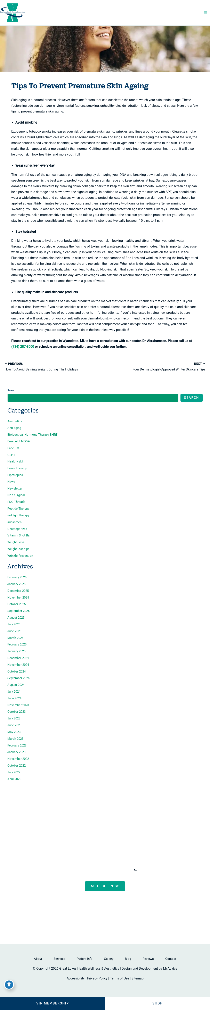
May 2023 (14, 732)
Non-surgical (16, 495)
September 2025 (18, 611)
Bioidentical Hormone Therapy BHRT (32, 434)
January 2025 (16, 651)
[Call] (147, 870)
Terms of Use (119, 978)
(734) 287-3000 (22, 347)
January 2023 (16, 752)
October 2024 (16, 671)
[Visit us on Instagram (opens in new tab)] (109, 916)
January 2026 (16, 584)
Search (11, 390)
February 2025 (16, 644)
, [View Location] (88, 870)
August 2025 (15, 617)
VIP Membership (52, 1003)
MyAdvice (170, 968)
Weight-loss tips (18, 549)
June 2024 (14, 698)
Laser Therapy (17, 468)
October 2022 (16, 765)
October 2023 (16, 711)
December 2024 (18, 658)
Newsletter (14, 488)
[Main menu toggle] (205, 12)
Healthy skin (15, 461)
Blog (128, 959)
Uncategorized (17, 529)
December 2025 (18, 591)
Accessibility (76, 978)
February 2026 (16, 577)
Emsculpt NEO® (18, 441)
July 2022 (13, 772)
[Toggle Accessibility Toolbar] (9, 985)
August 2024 (15, 685)
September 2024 (18, 678)
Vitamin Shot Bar (19, 535)
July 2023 (13, 718)
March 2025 (15, 638)
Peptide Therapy (18, 508)
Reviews (148, 959)
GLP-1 (11, 455)
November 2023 (18, 705)
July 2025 (13, 624)
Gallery (108, 959)
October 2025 (16, 604)
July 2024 (13, 691)
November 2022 (18, 759)
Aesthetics (14, 421)
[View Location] (51, 870)
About (38, 959)
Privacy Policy (97, 978)
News (11, 482)
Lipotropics (15, 475)
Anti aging (14, 428)
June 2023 (14, 725)
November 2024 (18, 665)
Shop (157, 1003)
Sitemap (137, 978)
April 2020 (14, 779)
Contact (170, 959)
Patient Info (84, 959)
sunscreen (14, 522)
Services (59, 959)
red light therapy (18, 515)
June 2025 (14, 631)
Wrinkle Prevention (20, 556)
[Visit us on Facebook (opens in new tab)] (93, 916)
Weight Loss (15, 542)
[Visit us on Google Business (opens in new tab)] (117, 916)
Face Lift (13, 448)
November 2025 (18, 597)
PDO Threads (16, 502)
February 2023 (16, 745)
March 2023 (15, 739)
